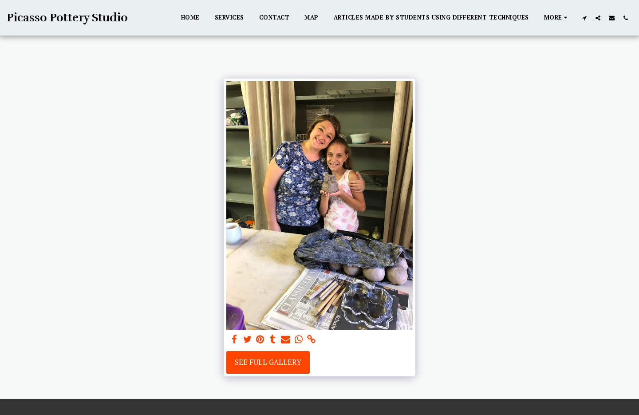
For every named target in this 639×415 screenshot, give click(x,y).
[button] (584, 18)
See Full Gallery (268, 362)
